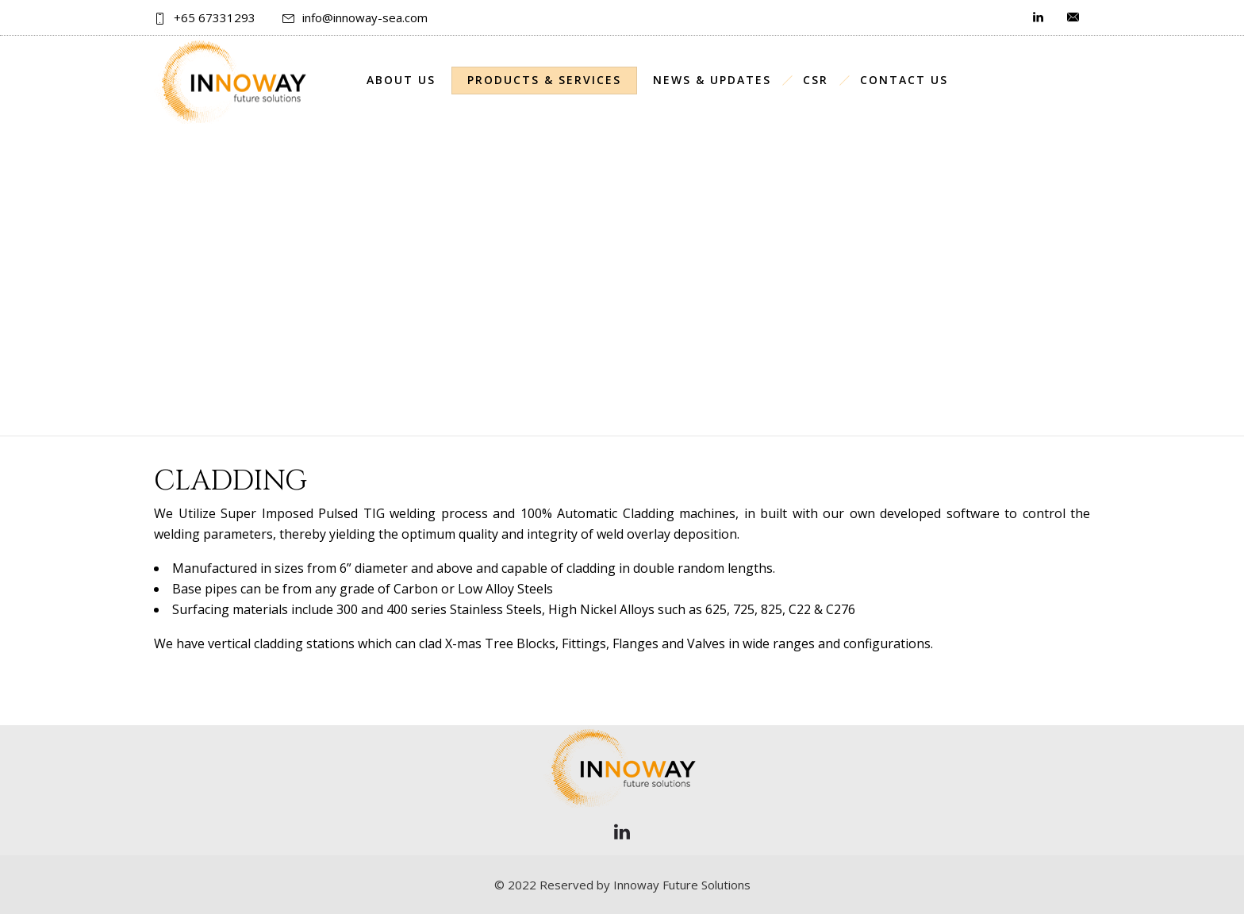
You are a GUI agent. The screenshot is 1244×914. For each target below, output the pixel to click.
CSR (815, 79)
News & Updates (712, 79)
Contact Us (904, 79)
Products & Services (544, 79)
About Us (401, 79)
